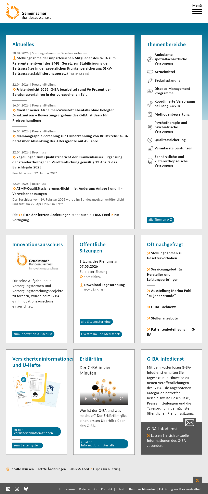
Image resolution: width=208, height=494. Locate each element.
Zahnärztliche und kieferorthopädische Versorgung (171, 161)
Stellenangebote (164, 318)
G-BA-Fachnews (164, 307)
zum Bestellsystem (27, 445)
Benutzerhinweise (142, 489)
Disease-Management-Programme (173, 90)
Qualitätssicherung (170, 140)
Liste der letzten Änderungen (46, 215)
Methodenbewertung (172, 114)
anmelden (92, 277)
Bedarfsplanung (167, 80)
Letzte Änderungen (52, 469)
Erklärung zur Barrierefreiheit (180, 489)
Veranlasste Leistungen (173, 148)
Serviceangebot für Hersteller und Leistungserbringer (164, 274)
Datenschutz (88, 489)
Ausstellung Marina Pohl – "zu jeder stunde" (170, 293)
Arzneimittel (165, 72)
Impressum (67, 489)
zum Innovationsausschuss (33, 334)
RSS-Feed (102, 215)
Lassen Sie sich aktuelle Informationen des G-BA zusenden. (168, 440)
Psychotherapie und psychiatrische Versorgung (171, 127)
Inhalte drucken (22, 469)
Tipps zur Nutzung (107, 469)
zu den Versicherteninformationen (33, 431)
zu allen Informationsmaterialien (98, 443)
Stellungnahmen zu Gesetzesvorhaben (165, 255)
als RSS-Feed (79, 469)
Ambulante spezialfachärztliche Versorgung (171, 59)
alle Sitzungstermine (96, 322)
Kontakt (106, 489)
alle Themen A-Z (160, 219)
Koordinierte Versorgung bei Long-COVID (175, 103)
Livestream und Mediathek (100, 334)
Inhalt (120, 489)
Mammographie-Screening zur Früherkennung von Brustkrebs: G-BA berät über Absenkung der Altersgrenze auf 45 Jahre (70, 138)
